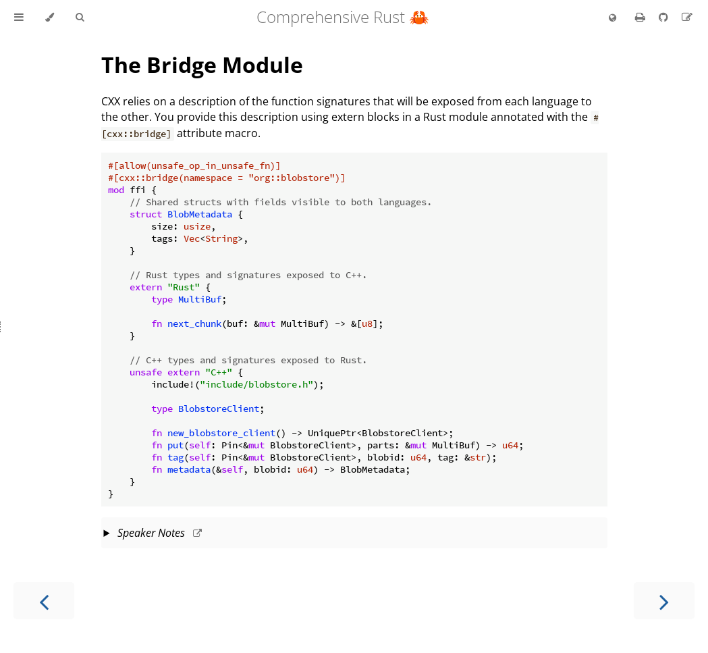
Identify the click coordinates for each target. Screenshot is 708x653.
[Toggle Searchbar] (79, 17)
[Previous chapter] (43, 600)
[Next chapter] (664, 600)
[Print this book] (641, 16)
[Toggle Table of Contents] (18, 17)
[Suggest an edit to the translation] (687, 16)
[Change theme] (49, 17)
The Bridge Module (202, 64)
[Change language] (612, 18)
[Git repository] (664, 16)
